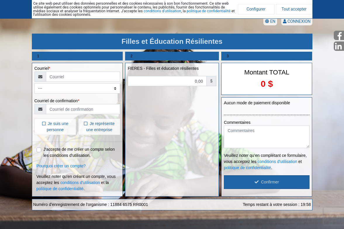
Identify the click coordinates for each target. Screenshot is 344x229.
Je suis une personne (55, 126)
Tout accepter (294, 9)
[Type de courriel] (77, 88)
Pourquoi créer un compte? (61, 166)
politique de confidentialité (209, 11)
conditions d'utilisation (162, 11)
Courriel (41, 68)
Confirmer (267, 182)
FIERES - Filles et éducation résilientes (163, 68)
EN (270, 21)
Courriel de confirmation (56, 100)
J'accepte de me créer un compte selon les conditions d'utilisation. (79, 152)
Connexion (296, 21)
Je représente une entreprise (99, 126)
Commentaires (237, 122)
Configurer (256, 9)
